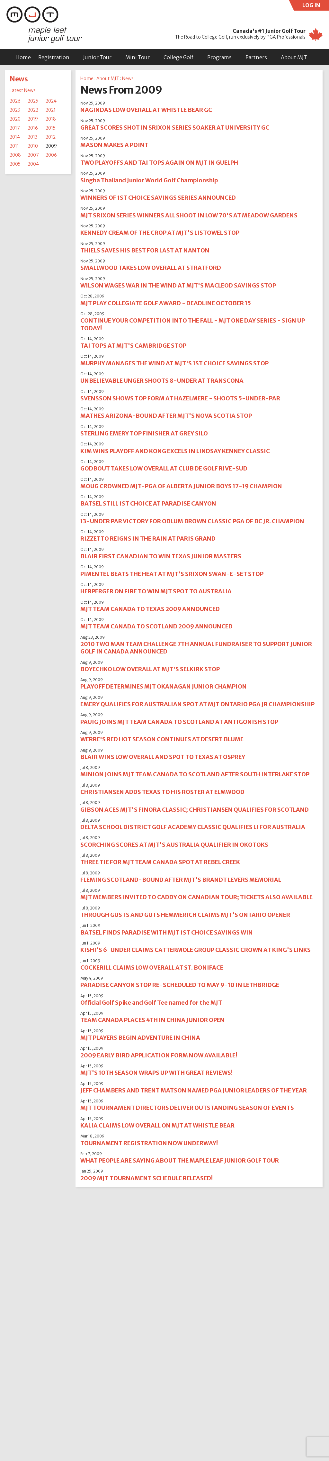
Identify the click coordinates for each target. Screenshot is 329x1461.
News (19, 79)
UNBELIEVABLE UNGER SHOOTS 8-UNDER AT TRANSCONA (162, 380)
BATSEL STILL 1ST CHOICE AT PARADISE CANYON (148, 503)
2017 (15, 128)
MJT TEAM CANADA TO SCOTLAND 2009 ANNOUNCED (156, 626)
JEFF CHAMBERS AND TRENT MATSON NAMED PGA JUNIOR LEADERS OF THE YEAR (193, 1090)
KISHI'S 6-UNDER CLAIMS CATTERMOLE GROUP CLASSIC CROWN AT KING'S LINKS (195, 950)
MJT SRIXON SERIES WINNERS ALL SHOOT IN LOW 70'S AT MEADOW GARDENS (189, 215)
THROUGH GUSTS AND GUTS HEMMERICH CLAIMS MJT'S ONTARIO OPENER (185, 914)
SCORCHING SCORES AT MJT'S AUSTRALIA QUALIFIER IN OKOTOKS (174, 844)
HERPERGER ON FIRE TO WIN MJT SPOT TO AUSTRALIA (156, 591)
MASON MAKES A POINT (114, 145)
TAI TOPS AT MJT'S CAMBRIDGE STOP (133, 345)
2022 (33, 110)
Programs (219, 57)
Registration (53, 57)
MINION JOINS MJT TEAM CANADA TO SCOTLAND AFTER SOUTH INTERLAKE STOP (194, 774)
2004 (33, 164)
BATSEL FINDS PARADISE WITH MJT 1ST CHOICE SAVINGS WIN (166, 932)
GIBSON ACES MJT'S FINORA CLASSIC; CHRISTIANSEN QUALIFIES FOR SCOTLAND (194, 809)
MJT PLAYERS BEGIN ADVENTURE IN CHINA (140, 1037)
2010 (33, 146)
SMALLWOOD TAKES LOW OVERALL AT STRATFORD (150, 267)
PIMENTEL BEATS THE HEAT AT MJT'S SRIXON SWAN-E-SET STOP (171, 574)
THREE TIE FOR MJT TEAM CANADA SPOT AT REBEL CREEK (160, 862)
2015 (51, 128)
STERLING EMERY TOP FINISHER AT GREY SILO (144, 433)
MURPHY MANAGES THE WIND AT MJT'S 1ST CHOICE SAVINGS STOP (174, 363)
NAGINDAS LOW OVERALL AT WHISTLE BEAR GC (146, 110)
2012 (51, 137)
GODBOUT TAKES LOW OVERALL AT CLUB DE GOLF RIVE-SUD (163, 468)
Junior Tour (97, 57)
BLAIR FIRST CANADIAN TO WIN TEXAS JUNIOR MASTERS (160, 556)
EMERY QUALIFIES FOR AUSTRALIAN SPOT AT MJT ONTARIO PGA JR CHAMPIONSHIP (197, 704)
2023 (15, 110)
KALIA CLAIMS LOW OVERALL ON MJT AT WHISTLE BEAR (157, 1125)
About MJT (294, 57)
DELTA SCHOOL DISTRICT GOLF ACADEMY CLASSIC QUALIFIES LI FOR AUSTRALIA (192, 827)
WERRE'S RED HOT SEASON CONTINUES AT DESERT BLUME (162, 739)
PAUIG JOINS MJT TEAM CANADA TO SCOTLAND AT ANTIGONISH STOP (179, 722)
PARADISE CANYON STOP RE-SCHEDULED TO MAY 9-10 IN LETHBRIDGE (179, 985)
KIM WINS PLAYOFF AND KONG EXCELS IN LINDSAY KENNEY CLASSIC (175, 451)
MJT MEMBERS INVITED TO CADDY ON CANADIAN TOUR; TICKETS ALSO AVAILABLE (196, 897)
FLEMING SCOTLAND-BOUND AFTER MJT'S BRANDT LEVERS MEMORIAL (180, 879)
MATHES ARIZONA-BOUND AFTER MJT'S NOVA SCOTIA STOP (166, 415)
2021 (51, 110)
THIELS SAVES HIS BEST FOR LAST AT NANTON (144, 250)
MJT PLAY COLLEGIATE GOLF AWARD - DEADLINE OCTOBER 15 (165, 303)
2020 (15, 119)
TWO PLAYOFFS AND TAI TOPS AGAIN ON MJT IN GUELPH (159, 162)
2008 (15, 155)
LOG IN (315, 6)
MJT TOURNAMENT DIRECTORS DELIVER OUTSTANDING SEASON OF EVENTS (187, 1107)
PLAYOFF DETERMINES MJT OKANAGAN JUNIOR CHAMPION (163, 686)
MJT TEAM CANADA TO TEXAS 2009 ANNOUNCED (150, 609)
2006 (51, 155)
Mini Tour (137, 57)
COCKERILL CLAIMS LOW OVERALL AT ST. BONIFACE (151, 967)
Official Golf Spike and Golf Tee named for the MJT (151, 1002)
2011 (14, 146)
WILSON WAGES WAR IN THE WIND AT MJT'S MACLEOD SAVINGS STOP (178, 285)
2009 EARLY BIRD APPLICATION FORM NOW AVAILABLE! (158, 1055)
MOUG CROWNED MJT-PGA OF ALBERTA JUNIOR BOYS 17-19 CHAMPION (181, 486)
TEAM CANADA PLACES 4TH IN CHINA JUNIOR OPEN (152, 1020)
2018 (51, 119)
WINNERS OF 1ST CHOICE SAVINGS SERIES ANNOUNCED (158, 197)
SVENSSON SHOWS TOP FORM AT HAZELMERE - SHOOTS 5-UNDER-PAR (180, 398)
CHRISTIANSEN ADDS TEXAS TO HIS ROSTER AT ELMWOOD (162, 792)
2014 (15, 137)
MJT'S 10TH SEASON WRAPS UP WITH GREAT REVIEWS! (156, 1072)
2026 (15, 101)
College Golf (178, 57)
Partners (256, 57)
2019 (33, 119)
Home (23, 57)
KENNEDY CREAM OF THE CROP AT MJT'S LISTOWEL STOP (159, 232)
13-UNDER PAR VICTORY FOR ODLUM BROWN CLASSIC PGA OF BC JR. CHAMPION (192, 521)
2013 (33, 137)
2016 (33, 128)
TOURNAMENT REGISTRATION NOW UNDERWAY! (149, 1143)
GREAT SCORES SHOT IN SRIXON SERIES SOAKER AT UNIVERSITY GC (174, 127)
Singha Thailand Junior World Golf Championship (149, 180)
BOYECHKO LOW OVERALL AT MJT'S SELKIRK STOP (150, 669)
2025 (33, 101)
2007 (33, 155)
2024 (51, 101)
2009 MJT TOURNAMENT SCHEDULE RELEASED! (146, 1178)
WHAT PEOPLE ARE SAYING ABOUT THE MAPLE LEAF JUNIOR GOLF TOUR (179, 1160)
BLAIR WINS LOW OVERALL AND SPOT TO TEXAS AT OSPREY (162, 757)
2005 (15, 164)
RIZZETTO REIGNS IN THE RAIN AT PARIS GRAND (148, 538)
